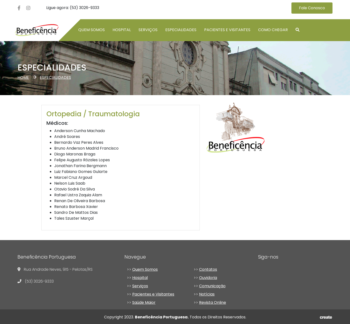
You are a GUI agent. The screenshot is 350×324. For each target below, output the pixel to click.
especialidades (55, 77)
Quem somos (91, 30)
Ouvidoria (208, 277)
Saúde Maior (144, 302)
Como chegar (273, 30)
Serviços (148, 30)
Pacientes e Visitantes (227, 30)
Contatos (208, 269)
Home (23, 77)
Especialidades (180, 30)
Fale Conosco (312, 8)
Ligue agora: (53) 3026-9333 (72, 7)
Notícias (207, 294)
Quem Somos (145, 269)
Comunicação (212, 286)
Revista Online (212, 302)
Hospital (122, 30)
